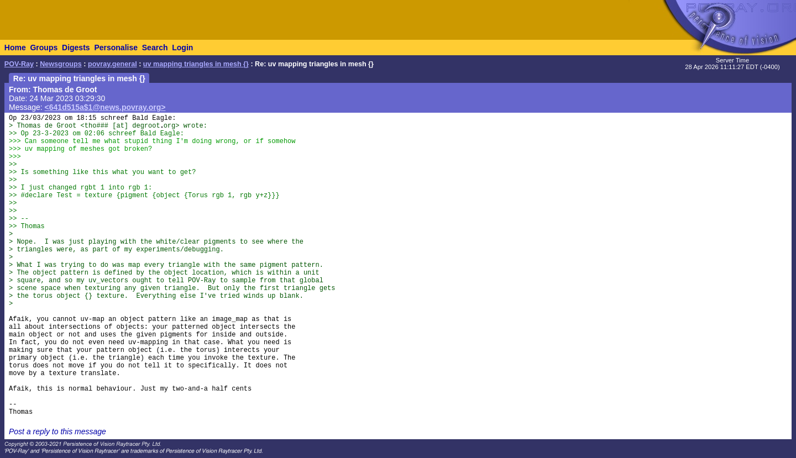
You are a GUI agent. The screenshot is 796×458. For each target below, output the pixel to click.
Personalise (116, 47)
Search (155, 47)
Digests (76, 47)
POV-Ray (19, 64)
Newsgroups (61, 64)
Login (182, 47)
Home (15, 47)
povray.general (112, 64)
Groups (43, 47)
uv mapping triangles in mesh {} (196, 64)
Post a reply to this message (57, 431)
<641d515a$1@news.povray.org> (105, 107)
